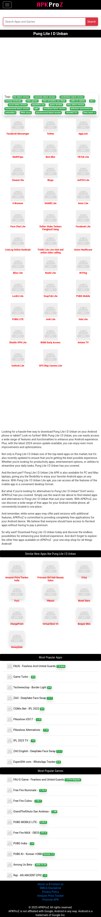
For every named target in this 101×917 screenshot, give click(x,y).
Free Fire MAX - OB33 (27, 833)
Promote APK (50, 899)
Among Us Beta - (27, 865)
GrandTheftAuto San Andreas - (32, 812)
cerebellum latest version (72, 97)
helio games (32, 101)
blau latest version (75, 104)
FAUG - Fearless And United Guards (36, 666)
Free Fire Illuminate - (27, 790)
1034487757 (71, 112)
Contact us (56, 884)
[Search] (34, 22)
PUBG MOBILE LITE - (27, 822)
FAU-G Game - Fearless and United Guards (44, 780)
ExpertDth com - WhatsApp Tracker (34, 762)
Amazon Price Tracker (50, 895)
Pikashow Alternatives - (28, 730)
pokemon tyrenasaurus (81, 108)
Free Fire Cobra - (24, 801)
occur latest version (18, 104)
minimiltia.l (10, 112)
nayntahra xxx (38, 104)
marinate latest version (44, 97)
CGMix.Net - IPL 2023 (25, 709)
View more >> (89, 112)
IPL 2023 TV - (21, 741)
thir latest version (21, 97)
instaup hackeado (13, 101)
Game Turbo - (21, 677)
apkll (36, 108)
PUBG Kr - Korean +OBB (31, 854)
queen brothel (56, 104)
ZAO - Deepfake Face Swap (30, 698)
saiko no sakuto (77, 101)
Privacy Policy (50, 891)
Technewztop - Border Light (29, 687)
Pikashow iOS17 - (24, 719)
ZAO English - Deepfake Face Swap (34, 751)
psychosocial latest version (48, 112)
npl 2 (92, 101)
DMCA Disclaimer (50, 888)
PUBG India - (20, 843)
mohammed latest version (17, 108)
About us (43, 884)
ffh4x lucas (26, 112)
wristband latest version (55, 108)
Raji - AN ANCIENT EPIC (27, 875)
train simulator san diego (54, 101)
